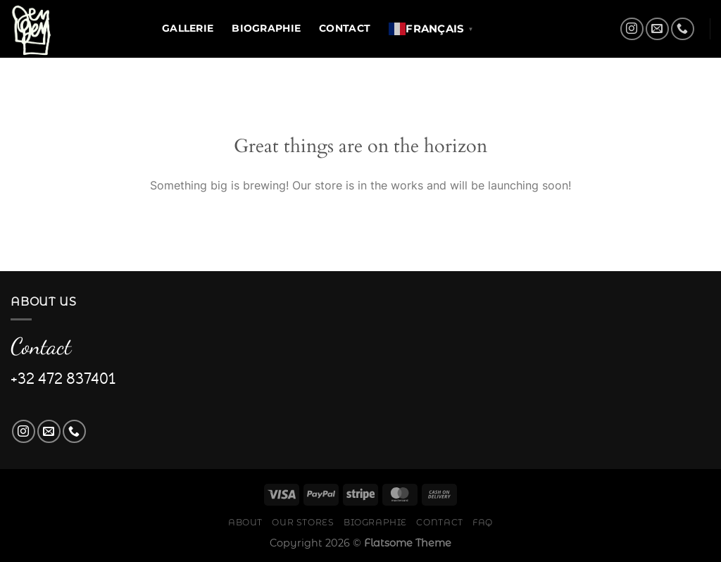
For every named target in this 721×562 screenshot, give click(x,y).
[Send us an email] (657, 29)
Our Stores (303, 522)
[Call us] (682, 29)
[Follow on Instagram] (632, 29)
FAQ (482, 522)
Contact (344, 28)
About (245, 522)
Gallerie (187, 28)
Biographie (266, 28)
